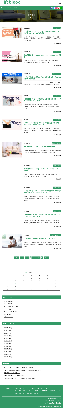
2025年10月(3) (8, 341)
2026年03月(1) (8, 330)
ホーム (2, 7)
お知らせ (8, 7)
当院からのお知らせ (56, 235)
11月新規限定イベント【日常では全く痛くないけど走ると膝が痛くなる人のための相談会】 (42, 192)
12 (41, 258)
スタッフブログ (8, 304)
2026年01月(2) (8, 333)
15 (31, 283)
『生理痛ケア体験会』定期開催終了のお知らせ (39, 238)
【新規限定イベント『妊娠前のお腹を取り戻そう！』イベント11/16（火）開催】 (42, 215)
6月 (37, 272)
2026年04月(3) (8, 328)
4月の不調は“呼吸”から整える (12, 373)
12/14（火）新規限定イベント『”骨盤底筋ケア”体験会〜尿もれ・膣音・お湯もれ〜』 (41, 124)
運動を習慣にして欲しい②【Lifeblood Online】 (40, 146)
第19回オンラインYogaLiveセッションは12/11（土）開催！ (42, 170)
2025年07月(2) (8, 349)
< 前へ (16, 258)
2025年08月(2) (8, 346)
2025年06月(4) (8, 351)
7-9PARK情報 (7, 314)
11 (38, 258)
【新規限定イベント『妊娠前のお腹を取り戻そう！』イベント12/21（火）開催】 (42, 100)
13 (15, 283)
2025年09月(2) (8, 343)
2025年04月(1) (8, 357)
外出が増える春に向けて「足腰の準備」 (14, 375)
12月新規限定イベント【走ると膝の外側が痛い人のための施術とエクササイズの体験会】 (42, 32)
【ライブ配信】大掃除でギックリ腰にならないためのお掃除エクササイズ (42, 78)
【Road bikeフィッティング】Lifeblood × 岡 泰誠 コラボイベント (22, 378)
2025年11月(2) (8, 338)
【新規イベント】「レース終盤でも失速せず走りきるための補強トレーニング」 (24, 370)
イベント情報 (57, 28)
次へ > (46, 258)
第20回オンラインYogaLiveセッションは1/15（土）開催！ (42, 56)
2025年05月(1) (8, 354)
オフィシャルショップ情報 (11, 306)
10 (35, 258)
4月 (26, 272)
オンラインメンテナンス (10, 311)
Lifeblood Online (56, 74)
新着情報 (8, 388)
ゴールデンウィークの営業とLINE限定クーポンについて (18, 368)
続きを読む (57, 43)
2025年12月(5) (8, 336)
